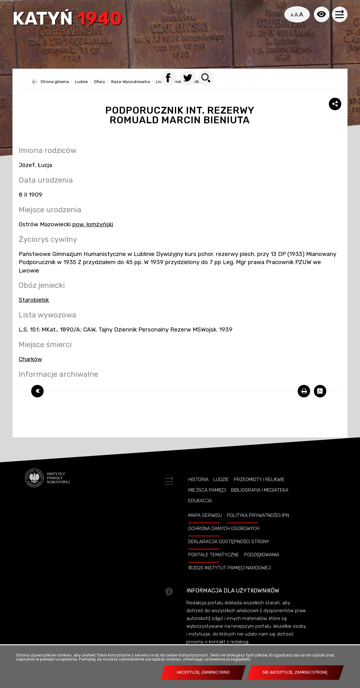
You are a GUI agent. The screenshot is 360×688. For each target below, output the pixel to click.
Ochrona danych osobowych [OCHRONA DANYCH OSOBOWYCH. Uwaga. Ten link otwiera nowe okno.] (223, 528)
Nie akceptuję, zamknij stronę (295, 672)
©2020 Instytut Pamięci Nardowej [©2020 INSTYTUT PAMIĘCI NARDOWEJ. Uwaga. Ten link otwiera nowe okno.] (229, 568)
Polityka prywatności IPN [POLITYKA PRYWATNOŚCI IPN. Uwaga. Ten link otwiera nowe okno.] (258, 515)
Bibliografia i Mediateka (259, 490)
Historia (198, 479)
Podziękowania (261, 555)
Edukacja (200, 501)
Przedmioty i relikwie (259, 479)
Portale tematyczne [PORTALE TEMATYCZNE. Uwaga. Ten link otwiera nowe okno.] (213, 555)
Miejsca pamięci (207, 490)
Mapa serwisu (205, 515)
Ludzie (221, 479)
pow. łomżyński (92, 224)
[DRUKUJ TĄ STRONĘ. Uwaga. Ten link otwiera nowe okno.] (304, 391)
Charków (30, 359)
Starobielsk (34, 300)
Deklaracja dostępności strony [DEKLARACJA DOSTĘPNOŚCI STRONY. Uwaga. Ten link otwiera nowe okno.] (228, 541)
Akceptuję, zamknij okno (203, 672)
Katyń (67, 19)
